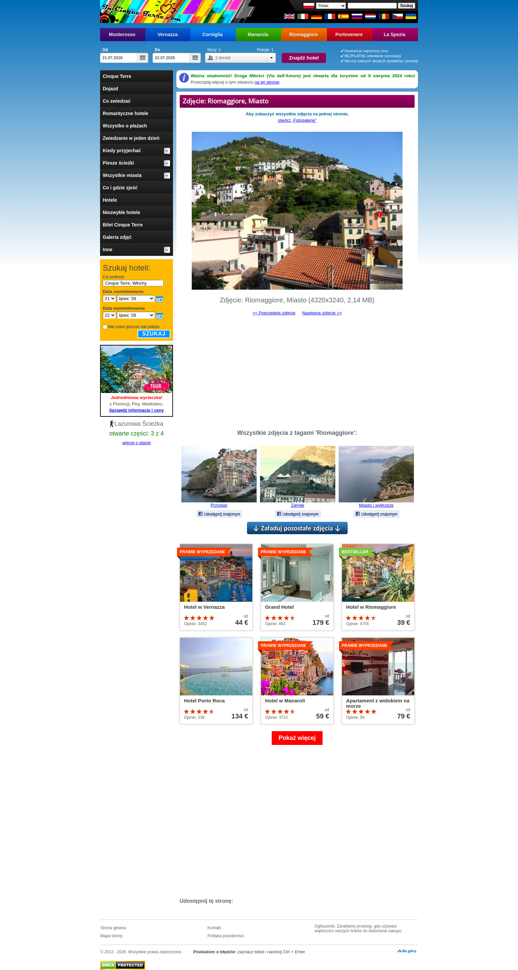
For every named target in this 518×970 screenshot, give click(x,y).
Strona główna (113, 928)
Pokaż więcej (297, 738)
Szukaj (154, 333)
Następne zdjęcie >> (322, 312)
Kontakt (214, 928)
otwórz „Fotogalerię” (297, 120)
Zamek (298, 505)
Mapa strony (111, 936)
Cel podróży (113, 277)
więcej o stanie (136, 442)
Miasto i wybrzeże (376, 505)
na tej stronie (267, 82)
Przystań (219, 505)
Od (105, 49)
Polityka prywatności (225, 936)
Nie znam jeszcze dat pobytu (133, 326)
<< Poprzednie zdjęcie (273, 312)
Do (157, 49)
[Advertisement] (297, 369)
